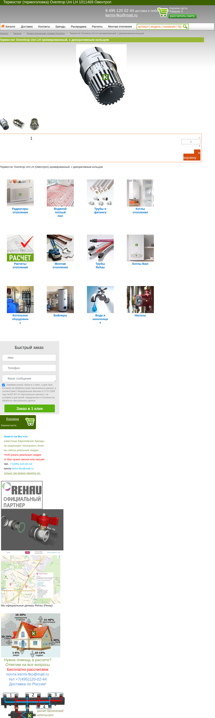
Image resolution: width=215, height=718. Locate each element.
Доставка (27, 26)
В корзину (191, 156)
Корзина (12, 415)
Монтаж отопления (120, 26)
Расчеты (97, 26)
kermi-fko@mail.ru (121, 15)
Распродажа (78, 26)
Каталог (10, 26)
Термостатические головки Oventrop (45, 33)
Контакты (44, 26)
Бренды (60, 26)
